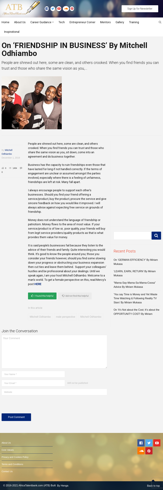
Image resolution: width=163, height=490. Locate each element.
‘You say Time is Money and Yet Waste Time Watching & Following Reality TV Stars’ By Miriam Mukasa (135, 298)
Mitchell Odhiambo (40, 316)
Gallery (120, 22)
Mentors (105, 22)
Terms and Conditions (12, 464)
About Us (20, 22)
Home (5, 22)
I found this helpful (42, 295)
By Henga (62, 485)
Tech (61, 22)
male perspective (65, 316)
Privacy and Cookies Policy (15, 457)
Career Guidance (40, 22)
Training (134, 22)
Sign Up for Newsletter (139, 8)
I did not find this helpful (75, 295)
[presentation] (26, 405)
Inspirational (11, 31)
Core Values (8, 450)
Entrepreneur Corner (82, 22)
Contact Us (7, 471)
